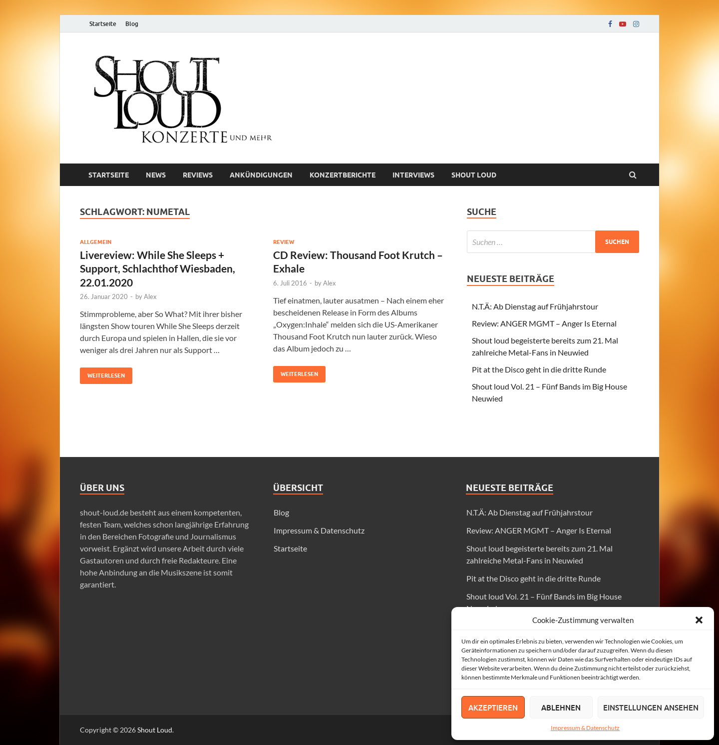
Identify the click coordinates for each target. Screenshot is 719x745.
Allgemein (95, 242)
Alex (150, 296)
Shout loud (473, 175)
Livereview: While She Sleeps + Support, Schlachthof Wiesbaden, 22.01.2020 (157, 268)
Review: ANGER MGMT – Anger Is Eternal (544, 323)
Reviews (198, 175)
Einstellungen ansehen (651, 707)
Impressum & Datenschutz (585, 728)
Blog (131, 24)
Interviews (413, 175)
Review (283, 242)
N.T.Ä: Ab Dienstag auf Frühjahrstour (535, 306)
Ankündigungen (261, 175)
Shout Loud (154, 730)
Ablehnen (561, 707)
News (156, 175)
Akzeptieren (493, 707)
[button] (699, 620)
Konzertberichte (342, 175)
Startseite (102, 24)
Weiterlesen (102, 373)
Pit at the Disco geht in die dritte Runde (539, 369)
